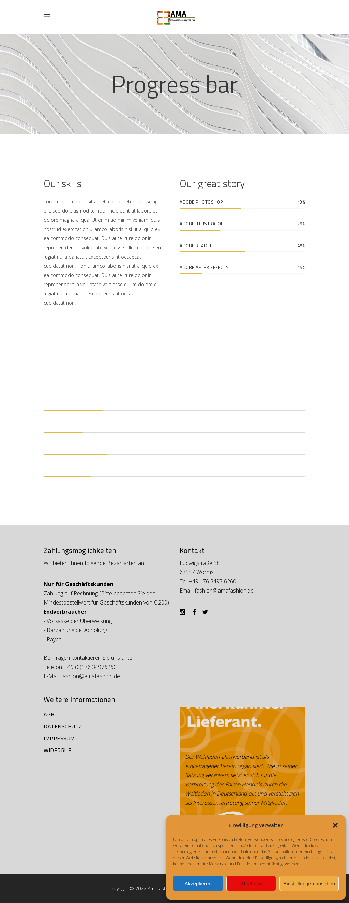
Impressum (59, 738)
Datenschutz (63, 726)
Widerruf (57, 750)
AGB (49, 714)
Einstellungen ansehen (309, 883)
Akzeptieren (197, 883)
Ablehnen (251, 883)
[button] (335, 825)
